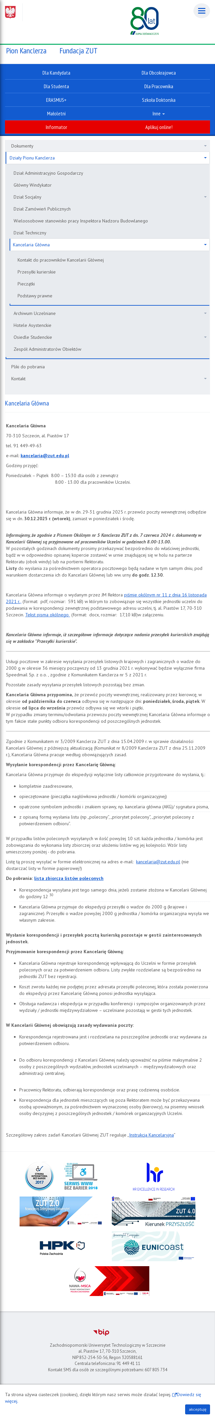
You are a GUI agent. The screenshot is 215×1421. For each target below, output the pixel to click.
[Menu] (201, 10)
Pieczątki (26, 284)
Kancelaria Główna (110, 245)
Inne (159, 113)
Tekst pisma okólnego (47, 615)
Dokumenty (109, 146)
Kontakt (109, 379)
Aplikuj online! (159, 127)
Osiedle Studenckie (110, 337)
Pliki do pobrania (28, 367)
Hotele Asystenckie (32, 325)
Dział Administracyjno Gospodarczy (48, 173)
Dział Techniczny (30, 233)
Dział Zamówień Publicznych (42, 209)
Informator (56, 127)
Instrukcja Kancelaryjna (151, 1135)
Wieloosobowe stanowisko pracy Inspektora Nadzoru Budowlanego (81, 221)
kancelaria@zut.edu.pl (158, 862)
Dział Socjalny (110, 197)
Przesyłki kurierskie (37, 272)
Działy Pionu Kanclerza (108, 158)
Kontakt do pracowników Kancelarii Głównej (61, 260)
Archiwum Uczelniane (110, 313)
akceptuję (197, 1409)
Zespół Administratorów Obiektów (47, 349)
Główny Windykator (33, 185)
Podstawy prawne (35, 296)
